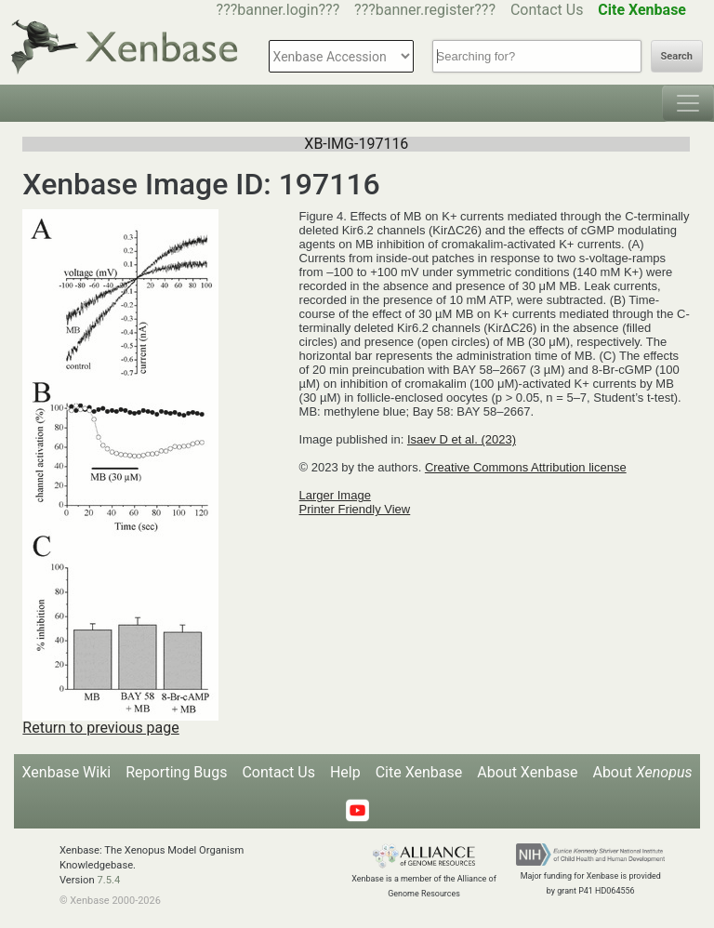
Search (677, 56)
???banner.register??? (425, 10)
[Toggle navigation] (688, 103)
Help (345, 772)
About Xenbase (527, 772)
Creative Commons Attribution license (526, 467)
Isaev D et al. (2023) (461, 439)
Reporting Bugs (176, 772)
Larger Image (335, 495)
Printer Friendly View (355, 509)
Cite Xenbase (419, 772)
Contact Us (547, 10)
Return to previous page (100, 727)
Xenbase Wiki (67, 772)
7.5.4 (108, 880)
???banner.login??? (278, 10)
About (642, 772)
